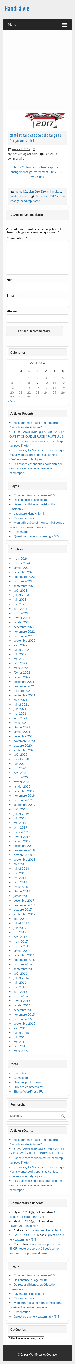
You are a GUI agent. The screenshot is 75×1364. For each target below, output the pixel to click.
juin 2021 (20, 709)
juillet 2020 (21, 759)
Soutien (23, 196)
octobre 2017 (23, 909)
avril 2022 (20, 663)
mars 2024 (21, 558)
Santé (13, 196)
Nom (11, 279)
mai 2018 (20, 877)
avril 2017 (20, 937)
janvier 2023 (22, 622)
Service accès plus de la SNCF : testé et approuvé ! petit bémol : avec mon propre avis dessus (35, 1248)
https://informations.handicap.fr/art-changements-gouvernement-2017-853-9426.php (37, 172)
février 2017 (22, 946)
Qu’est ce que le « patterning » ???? (36, 536)
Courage (51, 1354)
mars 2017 (21, 941)
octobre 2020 (23, 745)
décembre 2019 (24, 791)
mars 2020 (21, 777)
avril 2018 (20, 882)
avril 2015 (20, 1046)
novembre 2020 (24, 741)
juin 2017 (20, 928)
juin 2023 (20, 599)
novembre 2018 (24, 850)
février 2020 (22, 782)
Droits (45, 191)
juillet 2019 (21, 814)
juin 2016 (20, 982)
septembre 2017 (24, 914)
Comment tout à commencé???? (34, 495)
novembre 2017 (24, 905)
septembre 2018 (24, 859)
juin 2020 (20, 763)
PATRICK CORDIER (26, 1235)
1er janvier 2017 (46, 196)
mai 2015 (20, 1042)
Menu (12, 24)
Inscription (20, 1073)
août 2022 (20, 645)
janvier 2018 (22, 896)
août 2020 (20, 754)
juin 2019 (20, 818)
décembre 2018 (24, 845)
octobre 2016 (23, 964)
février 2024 (22, 563)
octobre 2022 (23, 636)
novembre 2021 (24, 686)
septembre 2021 (24, 695)
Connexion (21, 1077)
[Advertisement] (37, 71)
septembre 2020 (24, 750)
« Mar (11, 401)
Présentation (22, 531)
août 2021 (20, 700)
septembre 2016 (24, 969)
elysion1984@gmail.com (22, 154)
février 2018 (22, 891)
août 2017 (20, 918)
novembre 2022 (24, 631)
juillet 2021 (21, 704)
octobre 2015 (23, 1019)
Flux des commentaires (29, 1087)
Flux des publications (27, 1082)
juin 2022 (20, 654)
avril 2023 (20, 608)
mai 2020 (20, 768)
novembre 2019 (24, 795)
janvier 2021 (22, 731)
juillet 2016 (21, 978)
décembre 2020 (24, 736)
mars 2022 (21, 668)
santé (36, 201)
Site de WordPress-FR (28, 1091)
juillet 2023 (21, 595)
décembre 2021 (24, 681)
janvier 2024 (22, 567)
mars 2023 (21, 613)
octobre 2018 (23, 855)
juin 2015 (20, 1037)
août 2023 (20, 590)
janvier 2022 (22, 677)
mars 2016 (21, 996)
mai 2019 (20, 823)
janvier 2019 (22, 841)
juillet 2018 (21, 868)
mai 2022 (20, 659)
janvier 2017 (22, 950)
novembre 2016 (24, 959)
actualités (21, 191)
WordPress (35, 1354)
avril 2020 (20, 773)
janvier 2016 (22, 1005)
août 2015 (20, 1028)
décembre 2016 (24, 955)
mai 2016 (20, 987)
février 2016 (22, 1000)
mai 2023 (20, 604)
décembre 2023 (24, 572)
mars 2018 (21, 886)
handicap (55, 191)
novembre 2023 (24, 576)
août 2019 (20, 809)
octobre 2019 (23, 800)
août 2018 (20, 864)
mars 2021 (21, 722)
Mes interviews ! (25, 518)
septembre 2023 (24, 586)
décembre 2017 (24, 900)
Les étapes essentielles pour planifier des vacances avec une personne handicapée (35, 468)
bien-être (34, 191)
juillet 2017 (21, 923)
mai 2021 (20, 713)
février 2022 (22, 672)
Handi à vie (17, 9)
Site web (12, 311)
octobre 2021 (23, 690)
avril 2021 (20, 718)
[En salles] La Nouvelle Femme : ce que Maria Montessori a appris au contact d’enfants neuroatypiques (37, 454)
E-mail (12, 295)
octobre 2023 (23, 581)
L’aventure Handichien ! (29, 513)
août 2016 (20, 973)
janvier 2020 (22, 786)
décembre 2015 (24, 1010)
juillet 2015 (21, 1032)
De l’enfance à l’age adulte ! (31, 499)
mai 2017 (20, 932)
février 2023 (22, 617)
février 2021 (22, 727)
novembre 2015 (24, 1014)
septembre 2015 (24, 1023)
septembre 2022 (24, 640)
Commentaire (17, 238)
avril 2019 (20, 827)
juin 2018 (20, 873)
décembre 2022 (24, 627)
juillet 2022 (21, 649)
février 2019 (22, 836)
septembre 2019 (24, 804)
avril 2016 (20, 991)
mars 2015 (21, 1051)
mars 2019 (21, 832)
